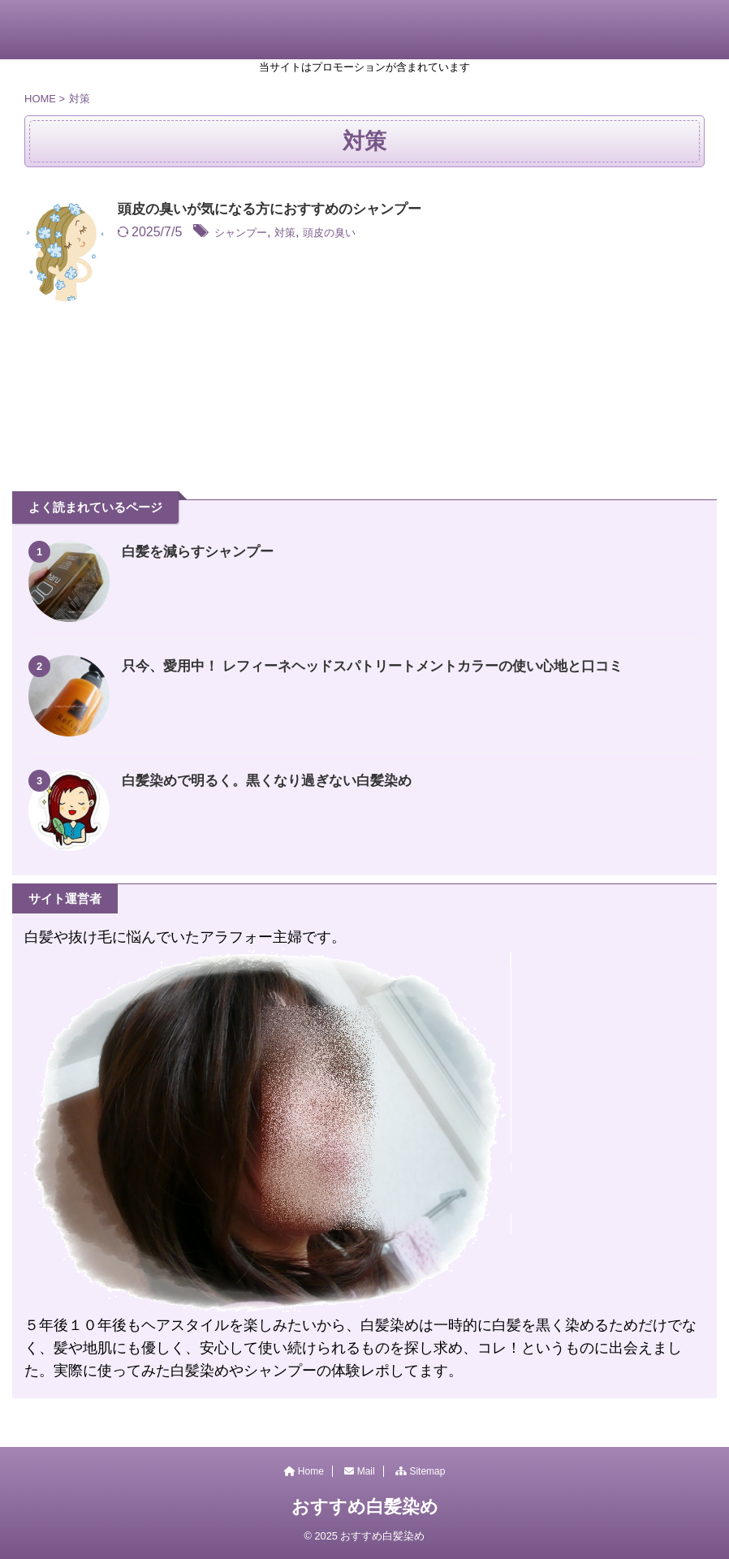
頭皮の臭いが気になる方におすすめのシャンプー (278, 210)
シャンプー (246, 233)
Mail (359, 1471)
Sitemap (420, 1471)
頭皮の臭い (352, 233)
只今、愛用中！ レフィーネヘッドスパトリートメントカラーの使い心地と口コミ (387, 666)
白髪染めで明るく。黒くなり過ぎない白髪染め (275, 780)
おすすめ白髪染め (364, 1506)
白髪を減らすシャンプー (202, 551)
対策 (300, 233)
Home (304, 1471)
